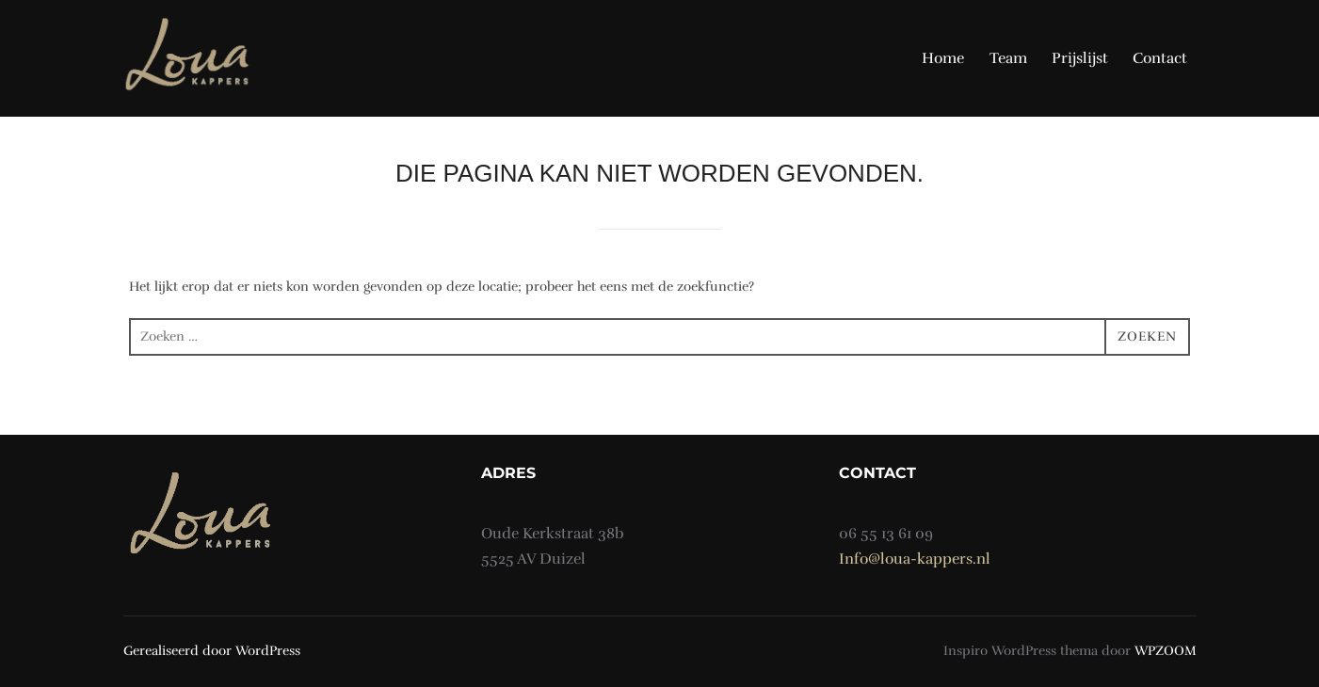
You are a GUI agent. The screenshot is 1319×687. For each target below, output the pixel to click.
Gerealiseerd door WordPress (211, 651)
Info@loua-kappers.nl (914, 559)
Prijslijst (1080, 58)
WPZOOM (1165, 651)
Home (943, 58)
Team (1008, 58)
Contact (1160, 58)
